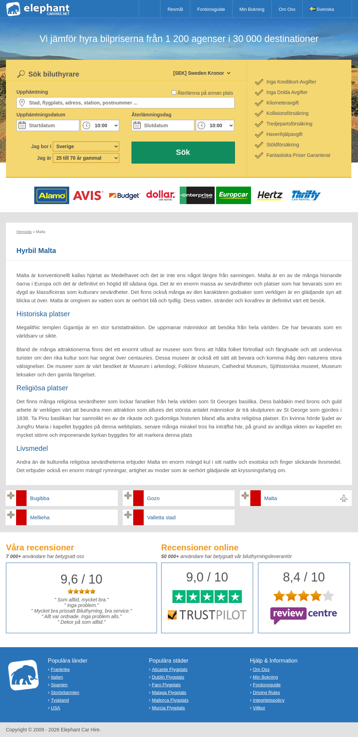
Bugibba (39, 498)
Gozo (153, 498)
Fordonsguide (211, 9)
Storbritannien (65, 692)
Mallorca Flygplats (170, 700)
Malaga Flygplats (169, 692)
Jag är (44, 158)
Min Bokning (252, 9)
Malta (270, 498)
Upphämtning (32, 92)
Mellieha (40, 517)
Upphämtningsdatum (40, 114)
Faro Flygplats (166, 684)
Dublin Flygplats (168, 677)
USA (55, 707)
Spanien (59, 684)
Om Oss (287, 9)
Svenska (322, 9)
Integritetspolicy (268, 700)
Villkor (259, 707)
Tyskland (60, 700)
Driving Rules (266, 692)
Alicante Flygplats (169, 669)
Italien (57, 677)
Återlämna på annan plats (205, 93)
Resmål (175, 9)
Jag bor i (41, 146)
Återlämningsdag (151, 114)
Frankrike (60, 669)
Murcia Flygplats (168, 707)
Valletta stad (161, 517)
